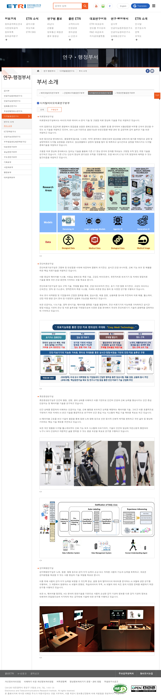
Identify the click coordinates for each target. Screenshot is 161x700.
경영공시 (9, 43)
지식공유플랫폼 (97, 36)
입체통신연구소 (118, 36)
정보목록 (9, 32)
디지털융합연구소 (11, 116)
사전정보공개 (11, 28)
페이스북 (110, 6)
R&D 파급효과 (96, 32)
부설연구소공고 (111, 682)
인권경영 (72, 28)
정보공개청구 (11, 36)
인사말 (138, 24)
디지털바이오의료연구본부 (100, 93)
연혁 (137, 32)
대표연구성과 (98, 18)
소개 (42, 110)
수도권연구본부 (10, 157)
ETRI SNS (31, 32)
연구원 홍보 (54, 18)
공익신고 (72, 43)
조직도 (138, 36)
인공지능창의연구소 (120, 32)
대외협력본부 (9, 178)
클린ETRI (9, 673)
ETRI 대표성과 (97, 24)
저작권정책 (62, 682)
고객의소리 (73, 24)
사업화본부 (8, 167)
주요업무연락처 (126, 673)
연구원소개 (140, 28)
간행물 (50, 28)
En (123, 6)
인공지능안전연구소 (12, 137)
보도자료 (30, 28)
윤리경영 (72, 32)
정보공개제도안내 (13, 24)
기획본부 (7, 162)
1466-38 (50, 688)
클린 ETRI (74, 18)
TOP (157, 95)
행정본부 (7, 172)
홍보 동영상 (53, 36)
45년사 (50, 24)
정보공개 (10, 18)
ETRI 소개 (141, 18)
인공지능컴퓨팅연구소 (121, 28)
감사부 (114, 24)
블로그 (103, 6)
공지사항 (30, 24)
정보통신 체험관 (55, 32)
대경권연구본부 (10, 147)
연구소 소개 (9, 122)
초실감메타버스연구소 (121, 43)
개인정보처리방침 (13, 682)
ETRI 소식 (32, 18)
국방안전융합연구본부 (125, 93)
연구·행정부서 (119, 18)
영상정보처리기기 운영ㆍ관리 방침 (85, 682)
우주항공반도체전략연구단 (15, 142)
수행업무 (54, 110)
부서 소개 (8, 126)
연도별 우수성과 (97, 28)
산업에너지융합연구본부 (74, 93)
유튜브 (96, 6)
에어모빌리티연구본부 (50, 93)
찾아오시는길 (146, 673)
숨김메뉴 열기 (6, 39)
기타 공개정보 (142, 43)
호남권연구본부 (10, 152)
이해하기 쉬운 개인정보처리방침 (39, 682)
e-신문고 (72, 36)
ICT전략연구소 (10, 132)
